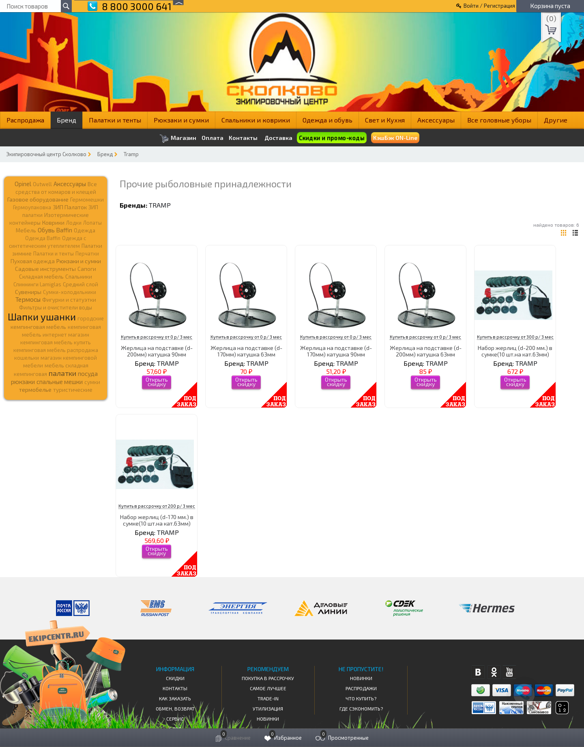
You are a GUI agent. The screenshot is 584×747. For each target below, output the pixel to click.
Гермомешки (87, 199)
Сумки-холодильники (69, 292)
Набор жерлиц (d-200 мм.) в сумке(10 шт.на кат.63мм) (515, 350)
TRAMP (160, 205)
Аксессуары (436, 120)
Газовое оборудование (38, 199)
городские (90, 318)
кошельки (26, 357)
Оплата (212, 138)
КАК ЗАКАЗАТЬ (175, 698)
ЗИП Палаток (70, 207)
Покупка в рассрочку (268, 678)
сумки (92, 382)
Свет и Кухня (385, 120)
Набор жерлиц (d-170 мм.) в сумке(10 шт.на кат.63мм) (156, 519)
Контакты (243, 138)
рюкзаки (23, 381)
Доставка (278, 137)
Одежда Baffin (42, 238)
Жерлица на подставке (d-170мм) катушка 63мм (246, 350)
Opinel (23, 183)
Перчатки (87, 253)
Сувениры (28, 291)
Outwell (42, 184)
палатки (62, 373)
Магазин (177, 138)
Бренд (66, 120)
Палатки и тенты (115, 120)
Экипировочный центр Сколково (46, 154)
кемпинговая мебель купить (55, 342)
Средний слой (80, 284)
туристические (72, 389)
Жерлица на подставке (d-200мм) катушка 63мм (426, 350)
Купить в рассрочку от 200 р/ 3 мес (156, 506)
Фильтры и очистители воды (55, 307)
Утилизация (268, 708)
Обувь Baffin (55, 230)
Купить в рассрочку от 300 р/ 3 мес (515, 336)
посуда (88, 373)
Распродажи (361, 688)
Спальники (78, 276)
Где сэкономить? (361, 708)
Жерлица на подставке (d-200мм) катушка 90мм (157, 350)
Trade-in (268, 698)
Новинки (268, 718)
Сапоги (86, 268)
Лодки (74, 222)
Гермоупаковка (32, 207)
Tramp (131, 154)
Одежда (84, 230)
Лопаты (92, 222)
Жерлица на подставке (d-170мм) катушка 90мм (336, 350)
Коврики (53, 222)
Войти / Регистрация (489, 5)
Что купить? (361, 698)
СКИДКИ (175, 678)
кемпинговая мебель (38, 326)
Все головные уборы (499, 120)
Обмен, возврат (175, 708)
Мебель (26, 230)
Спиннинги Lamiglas (37, 284)
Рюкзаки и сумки (181, 120)
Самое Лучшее (268, 688)
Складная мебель (41, 276)
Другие (555, 120)
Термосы (28, 299)
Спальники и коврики (255, 120)
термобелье (35, 389)
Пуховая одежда (33, 261)
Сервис (175, 718)
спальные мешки (59, 381)
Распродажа (25, 120)
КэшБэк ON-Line (395, 137)
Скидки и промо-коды (331, 138)
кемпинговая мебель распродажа (55, 350)
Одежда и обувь (327, 120)
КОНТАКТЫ (175, 688)
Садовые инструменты (45, 268)
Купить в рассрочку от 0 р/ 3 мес (156, 336)
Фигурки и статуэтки (69, 299)
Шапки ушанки (42, 316)
